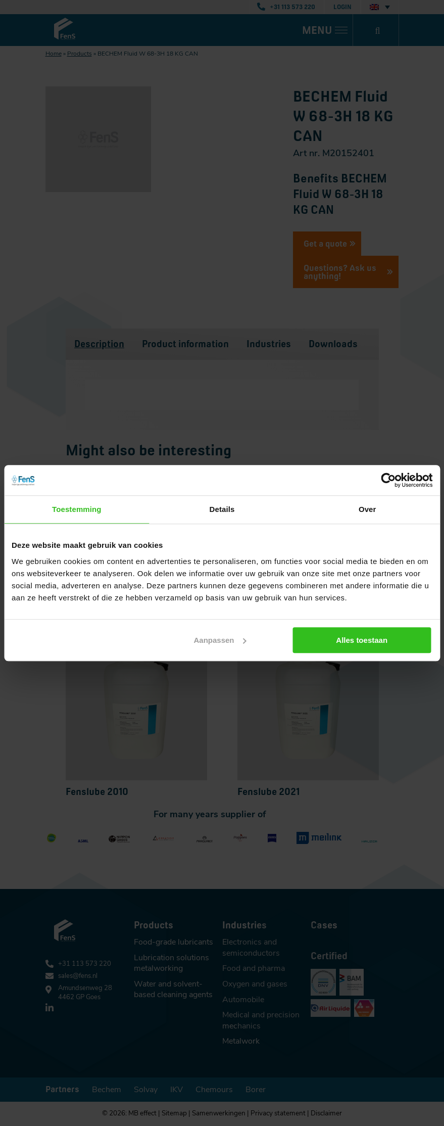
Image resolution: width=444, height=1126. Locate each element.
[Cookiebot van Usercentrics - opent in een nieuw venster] (388, 480)
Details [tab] (222, 509)
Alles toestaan (363, 640)
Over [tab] (367, 509)
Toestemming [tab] (77, 509)
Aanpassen (220, 640)
